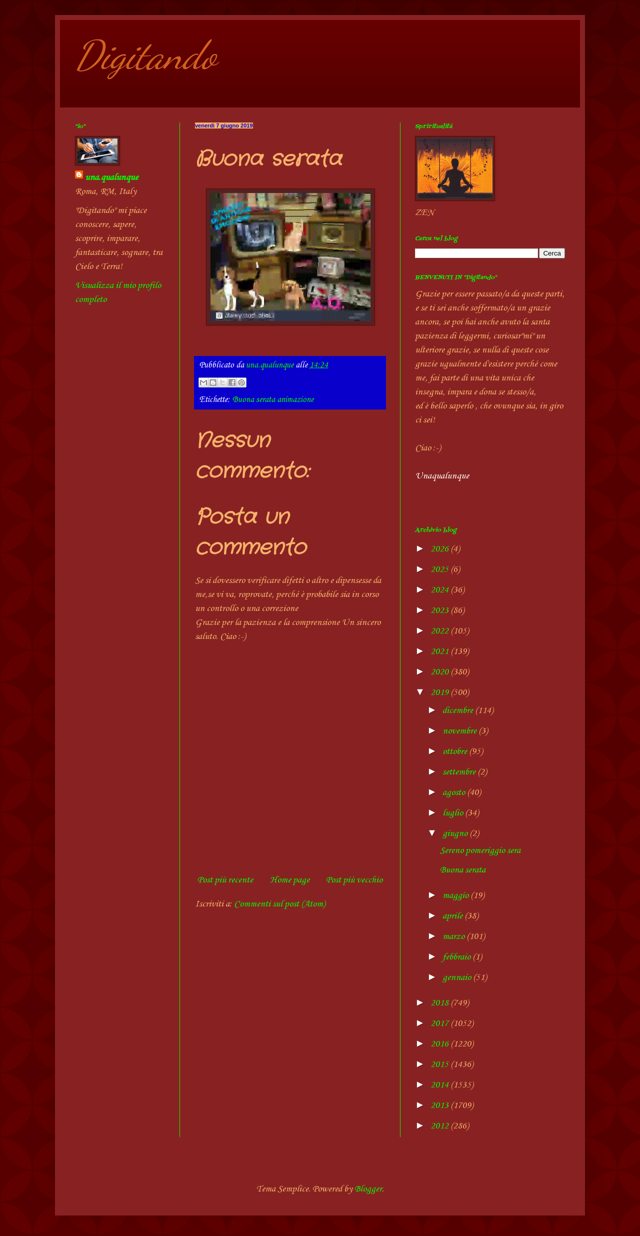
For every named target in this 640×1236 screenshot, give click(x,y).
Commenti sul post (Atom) (279, 904)
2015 (440, 1064)
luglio (453, 813)
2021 (440, 651)
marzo (454, 936)
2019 (440, 692)
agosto (454, 792)
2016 (440, 1044)
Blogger (368, 1189)
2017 (440, 1023)
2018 (440, 1003)
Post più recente (225, 880)
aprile (453, 916)
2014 (440, 1085)
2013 (440, 1105)
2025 (440, 569)
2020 (440, 672)
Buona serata (463, 870)
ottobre (455, 751)
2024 (440, 590)
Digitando (145, 55)
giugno (456, 833)
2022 (440, 631)
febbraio (457, 957)
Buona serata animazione (273, 399)
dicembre (458, 710)
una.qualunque (111, 177)
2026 (440, 549)
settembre (460, 772)
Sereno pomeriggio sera (480, 850)
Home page (290, 880)
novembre (460, 731)
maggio (456, 895)
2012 (440, 1126)
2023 (440, 610)
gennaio (457, 977)
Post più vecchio (354, 880)
